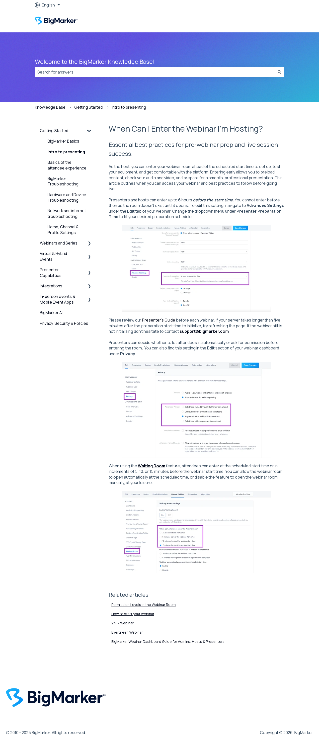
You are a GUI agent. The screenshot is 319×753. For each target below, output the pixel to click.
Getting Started (88, 107)
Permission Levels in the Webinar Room (143, 604)
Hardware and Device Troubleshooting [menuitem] (67, 197)
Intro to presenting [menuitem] (66, 152)
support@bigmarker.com (204, 331)
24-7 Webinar (122, 623)
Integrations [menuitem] (51, 286)
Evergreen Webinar (127, 632)
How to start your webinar (132, 613)
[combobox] (155, 72)
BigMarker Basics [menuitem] (63, 141)
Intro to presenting (129, 107)
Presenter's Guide (158, 320)
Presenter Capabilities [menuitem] (51, 272)
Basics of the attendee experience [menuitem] (67, 165)
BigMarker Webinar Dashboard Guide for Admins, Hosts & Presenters (168, 641)
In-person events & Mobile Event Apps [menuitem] (57, 299)
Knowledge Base (50, 107)
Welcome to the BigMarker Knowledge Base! (95, 62)
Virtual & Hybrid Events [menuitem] (53, 256)
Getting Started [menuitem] (54, 130)
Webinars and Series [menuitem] (59, 243)
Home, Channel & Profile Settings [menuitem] (63, 229)
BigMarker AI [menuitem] (51, 312)
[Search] (279, 72)
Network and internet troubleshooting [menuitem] (67, 213)
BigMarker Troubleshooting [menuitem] (63, 181)
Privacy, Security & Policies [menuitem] (64, 323)
